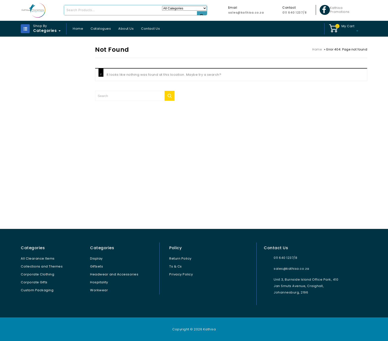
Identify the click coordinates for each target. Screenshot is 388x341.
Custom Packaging (37, 290)
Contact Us (150, 28)
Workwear (99, 290)
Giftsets (96, 266)
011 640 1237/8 (294, 12)
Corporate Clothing (37, 274)
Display (96, 258)
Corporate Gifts (34, 282)
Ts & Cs (175, 266)
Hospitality (99, 282)
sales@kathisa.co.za (246, 12)
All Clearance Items (38, 258)
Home (78, 28)
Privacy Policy (181, 274)
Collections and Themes (42, 266)
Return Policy (180, 258)
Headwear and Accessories (114, 274)
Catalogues (101, 28)
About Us (126, 28)
